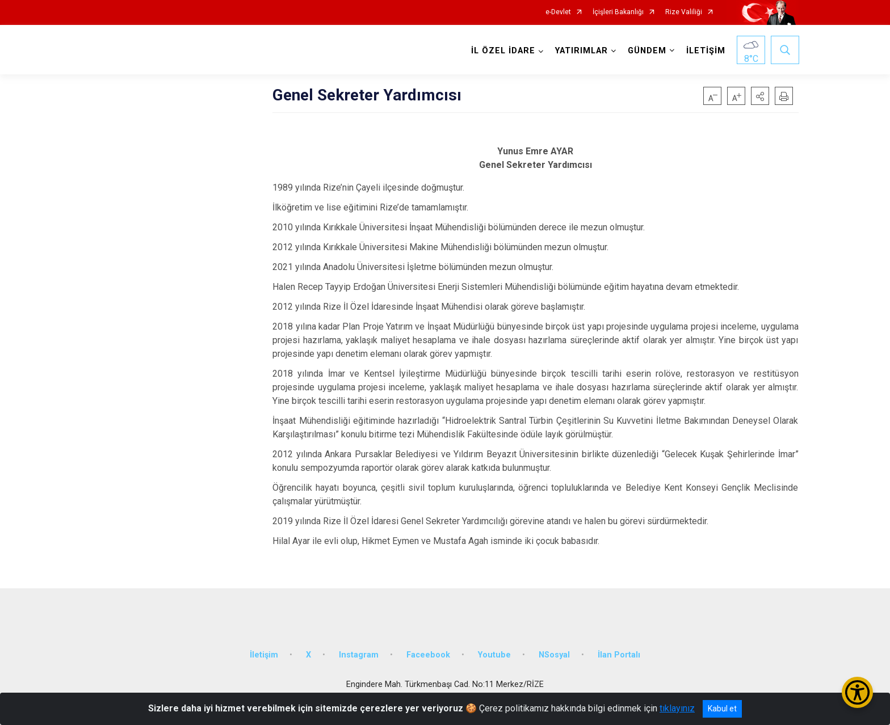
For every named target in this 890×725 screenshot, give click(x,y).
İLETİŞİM (705, 51)
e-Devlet (558, 12)
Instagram (359, 652)
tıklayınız (677, 708)
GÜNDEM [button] (646, 51)
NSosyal (554, 652)
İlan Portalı (619, 652)
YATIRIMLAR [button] (581, 51)
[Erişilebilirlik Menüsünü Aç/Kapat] (857, 692)
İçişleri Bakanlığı (618, 12)
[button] (760, 96)
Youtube (494, 652)
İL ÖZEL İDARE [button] (503, 51)
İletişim (264, 652)
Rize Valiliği (683, 12)
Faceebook (428, 652)
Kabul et (722, 708)
